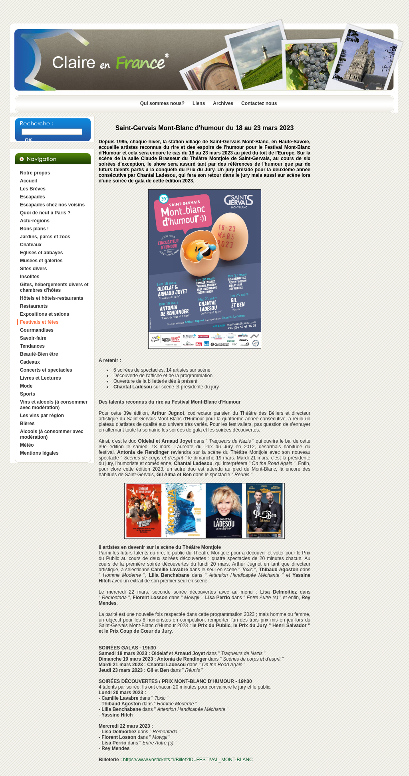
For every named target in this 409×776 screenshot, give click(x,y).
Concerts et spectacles (46, 370)
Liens (199, 103)
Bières (27, 423)
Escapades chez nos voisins (52, 205)
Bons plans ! (34, 229)
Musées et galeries (41, 260)
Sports (27, 394)
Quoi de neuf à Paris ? (45, 213)
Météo (27, 445)
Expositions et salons (44, 314)
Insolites (30, 276)
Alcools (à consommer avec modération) (51, 434)
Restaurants (34, 306)
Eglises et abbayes (41, 252)
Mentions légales (39, 453)
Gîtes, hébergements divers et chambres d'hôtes (54, 287)
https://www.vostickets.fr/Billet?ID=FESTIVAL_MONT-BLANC (187, 759)
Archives (223, 103)
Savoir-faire (33, 338)
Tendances (32, 346)
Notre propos (35, 173)
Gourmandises (37, 330)
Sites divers (33, 268)
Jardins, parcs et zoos (45, 237)
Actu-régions (35, 221)
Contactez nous (259, 103)
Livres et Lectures (40, 378)
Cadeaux (30, 362)
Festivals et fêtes (39, 322)
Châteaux (31, 244)
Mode (26, 386)
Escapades (32, 197)
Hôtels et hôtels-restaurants (51, 298)
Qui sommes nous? (162, 103)
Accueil (28, 181)
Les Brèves (33, 189)
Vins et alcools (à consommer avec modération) (53, 404)
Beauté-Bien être (39, 354)
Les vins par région (42, 415)
